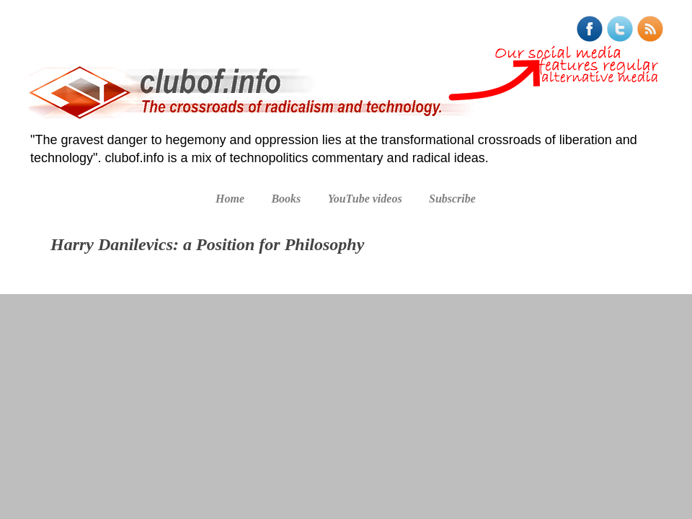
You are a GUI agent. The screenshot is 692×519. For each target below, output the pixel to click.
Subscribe (452, 198)
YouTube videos (365, 198)
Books (286, 198)
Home (230, 198)
